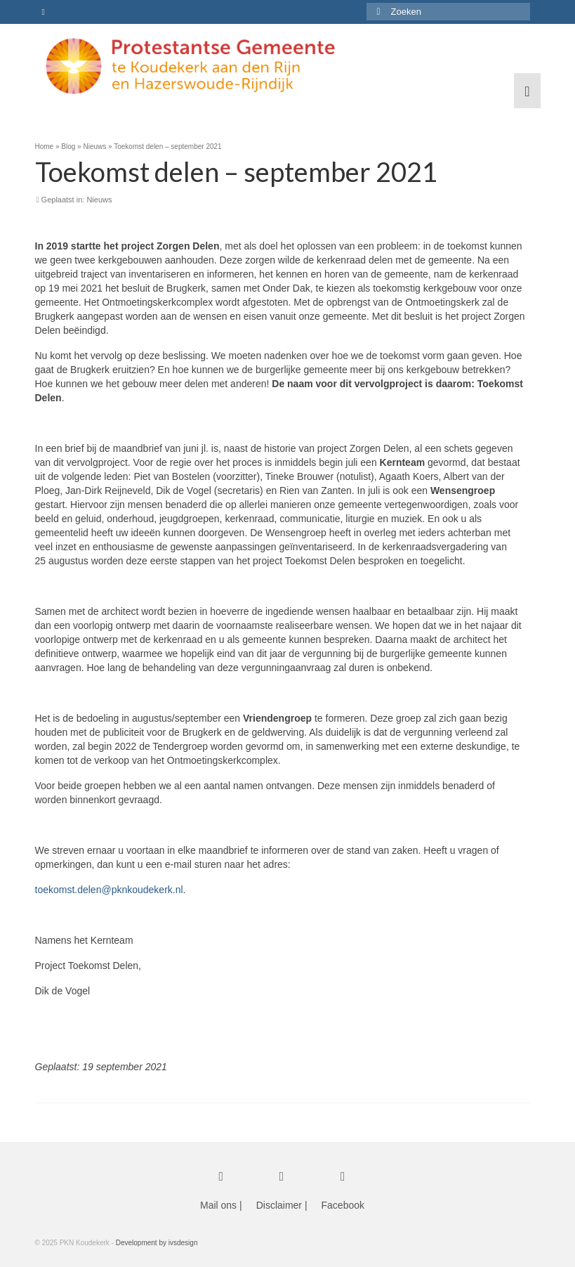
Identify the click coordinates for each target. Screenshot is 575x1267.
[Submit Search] (377, 11)
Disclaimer (279, 1205)
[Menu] (527, 90)
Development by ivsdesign (157, 1243)
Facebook (343, 1205)
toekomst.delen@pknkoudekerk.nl (109, 889)
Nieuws (99, 199)
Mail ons (218, 1205)
